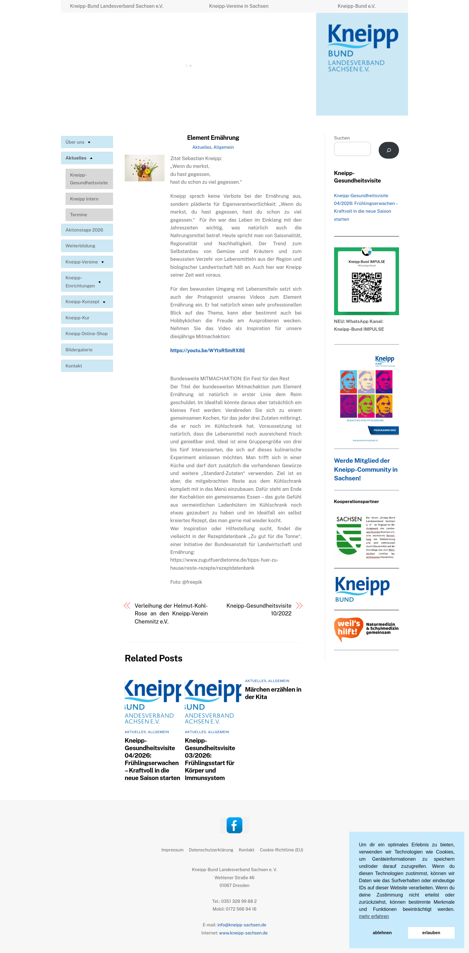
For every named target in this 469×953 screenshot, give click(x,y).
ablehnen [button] (382, 932)
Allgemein (224, 147)
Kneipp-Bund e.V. (357, 6)
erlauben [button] (431, 932)
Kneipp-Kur (77, 317)
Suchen (342, 137)
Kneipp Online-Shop (87, 333)
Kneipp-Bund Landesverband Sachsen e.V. (116, 6)
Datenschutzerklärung (211, 849)
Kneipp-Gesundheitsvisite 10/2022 (259, 610)
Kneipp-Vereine (85, 262)
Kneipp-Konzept (86, 302)
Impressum (173, 849)
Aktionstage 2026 (84, 229)
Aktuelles (201, 147)
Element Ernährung (213, 137)
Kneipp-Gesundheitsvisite (89, 178)
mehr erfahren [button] (374, 916)
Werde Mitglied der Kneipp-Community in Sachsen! (366, 469)
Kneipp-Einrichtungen (84, 281)
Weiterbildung (80, 245)
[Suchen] (389, 150)
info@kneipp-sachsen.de (241, 924)
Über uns (79, 142)
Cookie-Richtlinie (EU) (281, 849)
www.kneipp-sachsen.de (243, 932)
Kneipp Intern (84, 198)
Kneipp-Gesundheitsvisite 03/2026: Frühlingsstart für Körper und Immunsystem (210, 759)
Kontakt (74, 365)
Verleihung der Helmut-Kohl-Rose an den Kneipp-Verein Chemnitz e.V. (171, 614)
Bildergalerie (79, 349)
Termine (78, 214)
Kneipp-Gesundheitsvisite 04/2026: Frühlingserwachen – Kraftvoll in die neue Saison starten (152, 759)
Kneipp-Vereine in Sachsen (239, 6)
